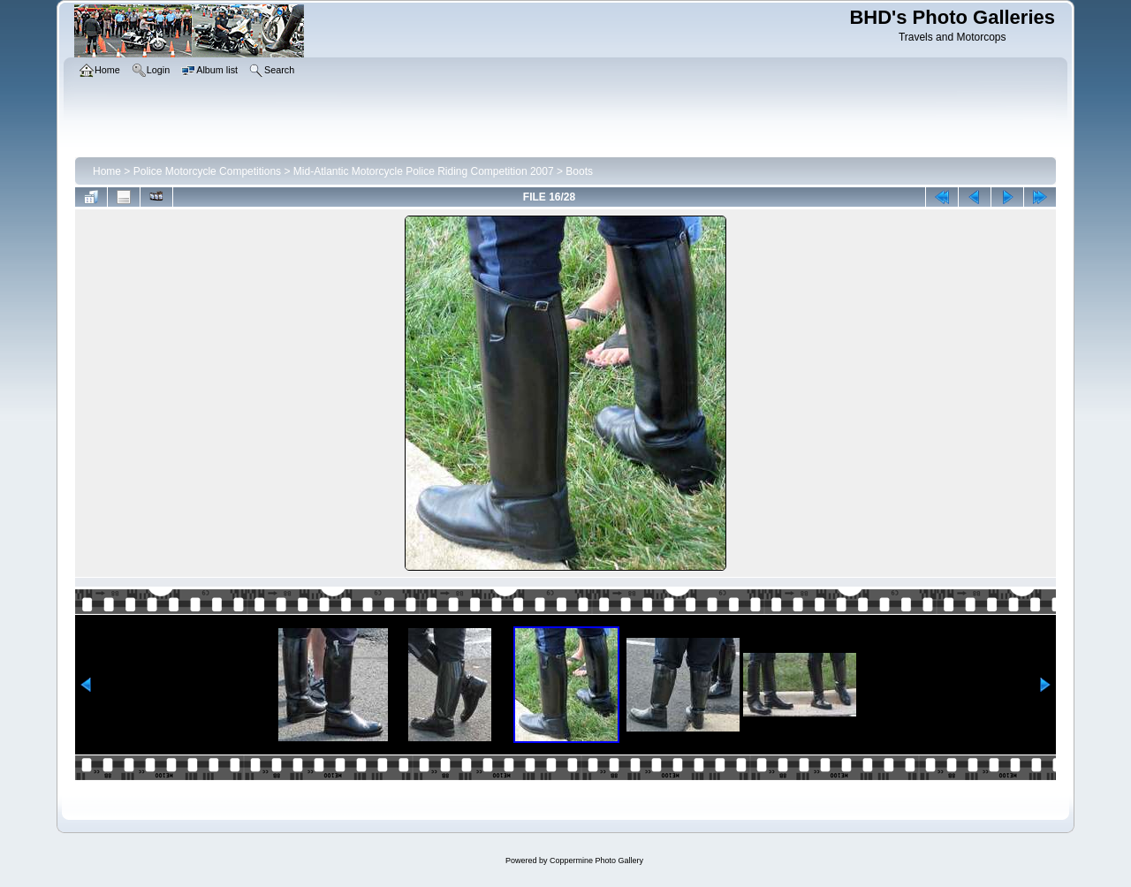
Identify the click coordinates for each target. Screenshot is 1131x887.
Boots (579, 171)
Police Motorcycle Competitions (207, 171)
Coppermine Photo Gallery (596, 860)
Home (107, 171)
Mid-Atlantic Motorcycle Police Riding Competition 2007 (423, 171)
